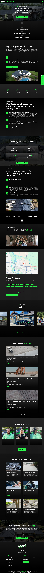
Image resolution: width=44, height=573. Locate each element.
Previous (1, 91)
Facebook (16, 291)
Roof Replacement (9, 562)
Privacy (25, 571)
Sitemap (22, 571)
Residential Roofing (9, 557)
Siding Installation (9, 563)
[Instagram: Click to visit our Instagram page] (24, 550)
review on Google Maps (17, 292)
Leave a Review (9, 232)
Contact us (8, 533)
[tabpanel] (22, 318)
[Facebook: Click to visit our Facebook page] (20, 550)
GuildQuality (21, 291)
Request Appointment (22, 16)
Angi (33, 289)
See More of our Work (22, 332)
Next (42, 91)
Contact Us (26, 561)
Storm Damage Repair (9, 565)
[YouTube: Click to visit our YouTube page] (22, 550)
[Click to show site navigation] (42, 1)
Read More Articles (22, 414)
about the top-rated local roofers (16, 289)
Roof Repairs (8, 560)
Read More (8, 495)
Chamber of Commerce (10, 291)
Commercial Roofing (9, 559)
